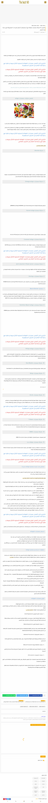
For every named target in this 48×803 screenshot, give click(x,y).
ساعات (35, 781)
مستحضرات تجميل (36, 788)
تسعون (37, 798)
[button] (35, 695)
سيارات (43, 784)
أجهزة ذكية (43, 778)
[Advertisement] (24, 14)
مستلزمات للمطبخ (24, 706)
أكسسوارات (36, 778)
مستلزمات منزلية (36, 792)
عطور (36, 784)
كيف (43, 787)
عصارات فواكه (42, 25)
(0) (3, 32)
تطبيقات (43, 781)
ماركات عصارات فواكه (35, 25)
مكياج (36, 795)
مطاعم (43, 795)
